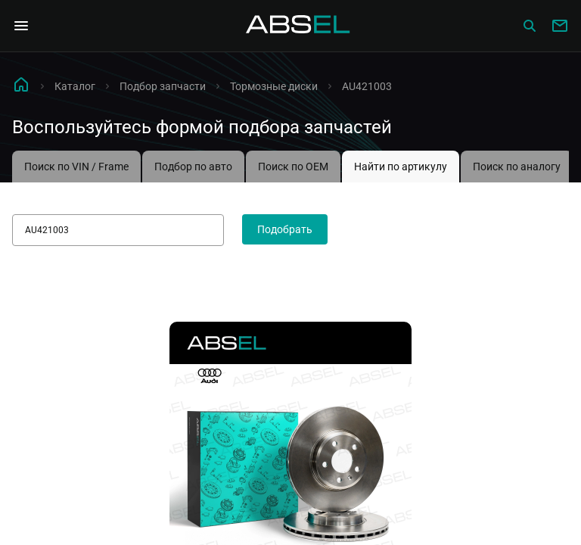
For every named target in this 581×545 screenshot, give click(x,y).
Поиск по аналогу (517, 166)
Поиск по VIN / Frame (76, 166)
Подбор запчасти (163, 86)
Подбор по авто (193, 166)
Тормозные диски (274, 86)
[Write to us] (560, 26)
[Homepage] (298, 25)
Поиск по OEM (293, 166)
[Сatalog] (529, 26)
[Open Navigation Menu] (21, 26)
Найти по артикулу (400, 166)
